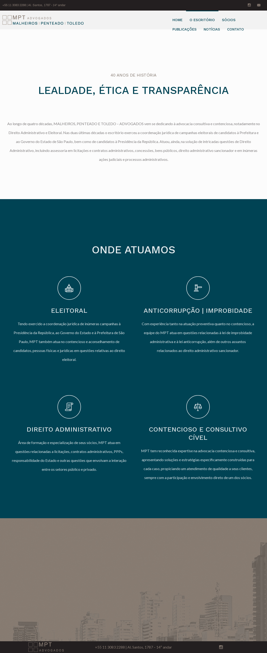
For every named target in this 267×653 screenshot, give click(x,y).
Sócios (229, 20)
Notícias (212, 29)
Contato (235, 29)
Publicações (184, 29)
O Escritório (202, 20)
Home (177, 20)
